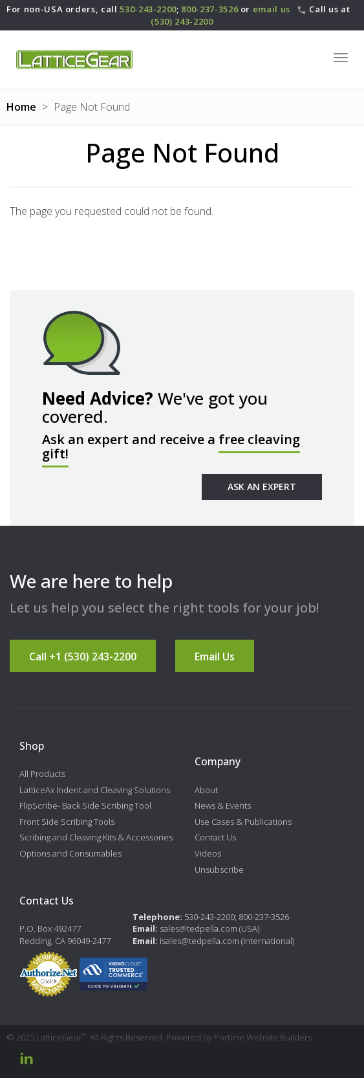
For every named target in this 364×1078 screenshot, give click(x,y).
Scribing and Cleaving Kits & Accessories (96, 837)
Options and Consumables (70, 853)
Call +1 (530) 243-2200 (82, 656)
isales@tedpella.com (199, 941)
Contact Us (215, 837)
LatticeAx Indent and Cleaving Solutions (94, 790)
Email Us (215, 656)
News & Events (223, 805)
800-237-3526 (209, 9)
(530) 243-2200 (182, 21)
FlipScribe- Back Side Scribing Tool (85, 805)
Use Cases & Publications (243, 821)
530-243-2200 (148, 9)
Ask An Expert (262, 486)
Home (21, 107)
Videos (208, 853)
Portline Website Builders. (264, 1037)
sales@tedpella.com (198, 928)
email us (271, 9)
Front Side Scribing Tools (66, 821)
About (206, 790)
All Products (42, 774)
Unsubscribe (219, 869)
